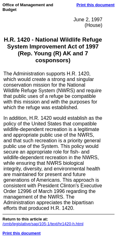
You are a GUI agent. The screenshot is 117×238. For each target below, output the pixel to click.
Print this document (95, 5)
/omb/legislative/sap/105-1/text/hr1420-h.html (42, 223)
